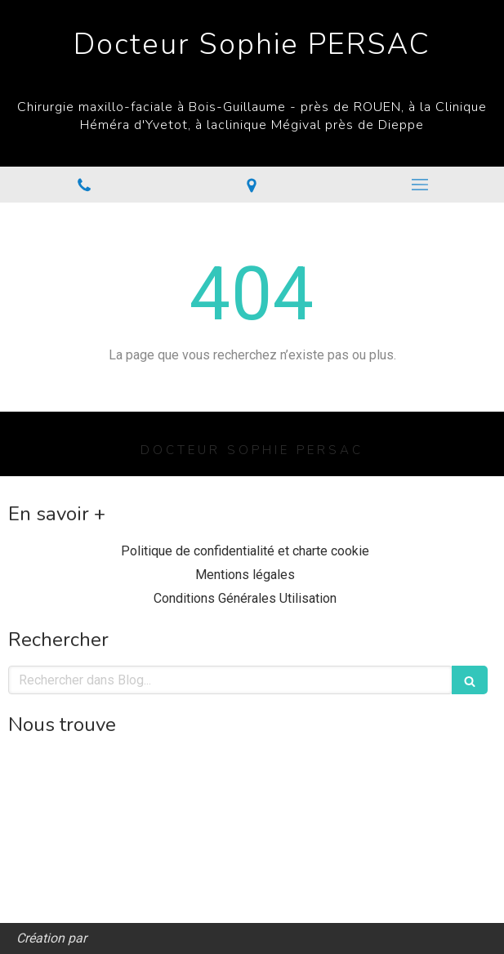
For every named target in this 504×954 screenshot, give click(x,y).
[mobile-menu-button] (420, 184)
